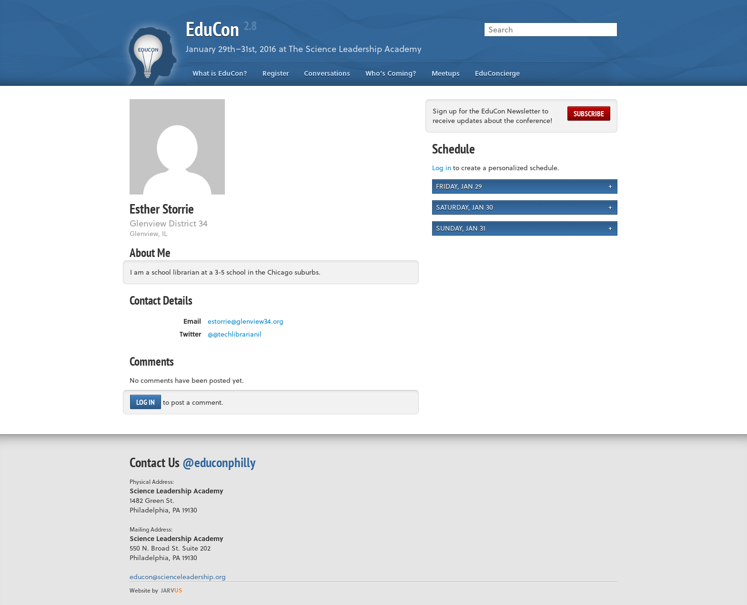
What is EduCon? (219, 73)
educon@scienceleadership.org (178, 577)
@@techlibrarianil (235, 334)
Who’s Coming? (390, 73)
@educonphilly (218, 462)
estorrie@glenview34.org (245, 321)
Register (275, 73)
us (171, 590)
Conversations (327, 73)
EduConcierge (497, 73)
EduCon (221, 29)
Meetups (446, 73)
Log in (145, 402)
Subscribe (589, 113)
